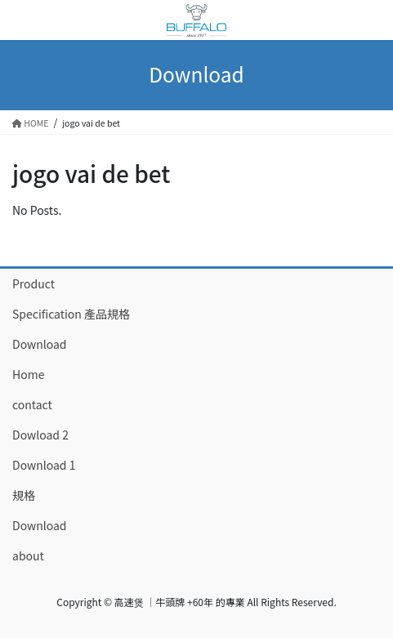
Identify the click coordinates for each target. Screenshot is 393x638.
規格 (23, 495)
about (28, 555)
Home (28, 374)
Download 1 (43, 465)
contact (32, 404)
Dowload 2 (40, 434)
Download (39, 344)
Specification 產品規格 (71, 314)
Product (33, 283)
